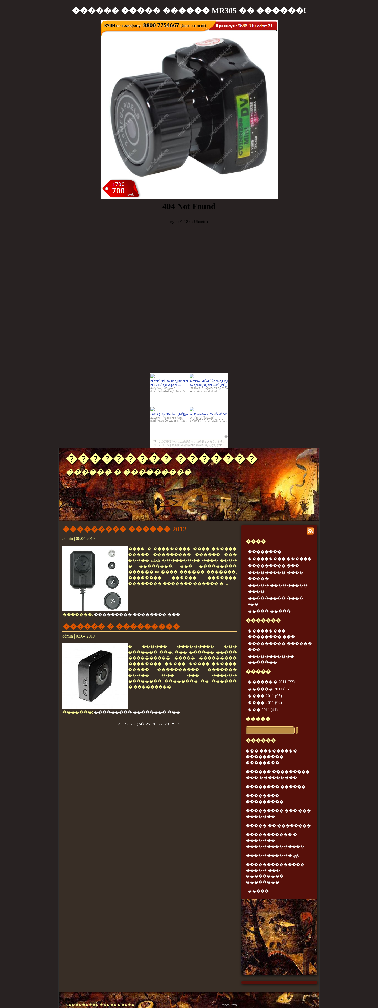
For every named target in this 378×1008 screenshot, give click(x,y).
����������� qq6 (272, 855)
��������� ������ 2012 (124, 529)
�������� (264, 551)
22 (126, 724)
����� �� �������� (278, 825)
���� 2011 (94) (265, 702)
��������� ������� (162, 458)
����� (258, 719)
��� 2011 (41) (263, 710)
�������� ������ (276, 786)
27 (160, 724)
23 (132, 724)
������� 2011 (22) (271, 682)
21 (120, 724)
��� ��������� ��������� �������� (271, 757)
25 (148, 724)
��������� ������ (280, 558)
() (140, 724)
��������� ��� (273, 565)
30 (179, 724)
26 (154, 724)
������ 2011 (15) (269, 689)
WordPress (229, 1005)
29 (173, 724)
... (114, 724)
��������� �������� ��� (137, 614)
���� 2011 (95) (265, 696)
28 (167, 724)
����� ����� (269, 611)
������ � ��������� (121, 626)
